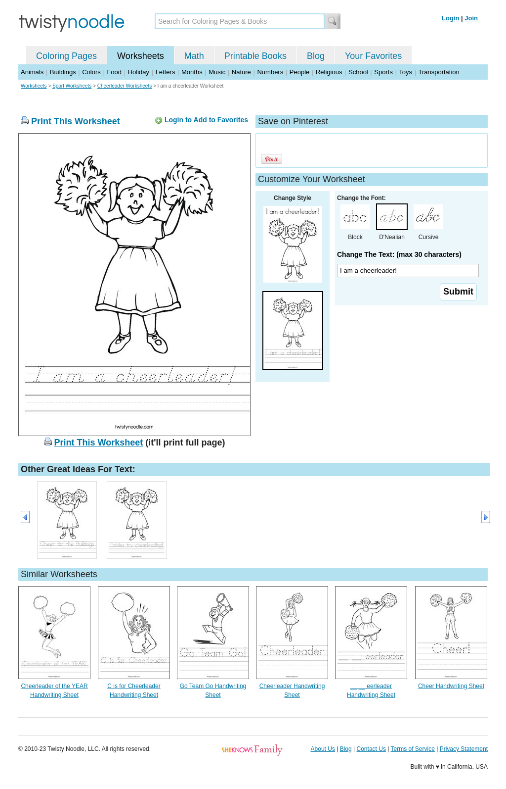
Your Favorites (373, 56)
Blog (316, 56)
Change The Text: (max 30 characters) (399, 254)
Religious (329, 72)
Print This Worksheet (75, 121)
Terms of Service (412, 748)
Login (450, 18)
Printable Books (255, 56)
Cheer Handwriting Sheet (451, 686)
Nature (241, 72)
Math (194, 56)
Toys (405, 72)
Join (471, 18)
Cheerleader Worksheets (124, 86)
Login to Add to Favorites (206, 120)
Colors (91, 72)
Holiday (138, 72)
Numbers (270, 72)
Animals (32, 72)
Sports (383, 72)
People (299, 72)
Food (114, 72)
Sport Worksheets (71, 86)
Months (192, 72)
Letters (165, 72)
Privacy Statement (464, 748)
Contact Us (371, 748)
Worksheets (140, 56)
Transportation (438, 72)
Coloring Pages (66, 56)
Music (217, 72)
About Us (323, 748)
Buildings (63, 72)
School (358, 72)
